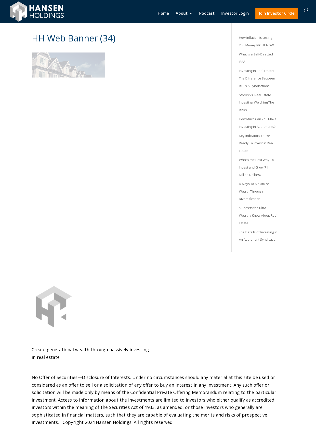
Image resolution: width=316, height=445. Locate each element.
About (182, 14)
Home (163, 14)
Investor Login (235, 14)
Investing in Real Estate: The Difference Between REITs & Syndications (257, 78)
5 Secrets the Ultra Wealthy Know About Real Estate (258, 215)
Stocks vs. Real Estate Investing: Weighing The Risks (256, 102)
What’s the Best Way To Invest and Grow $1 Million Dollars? (256, 167)
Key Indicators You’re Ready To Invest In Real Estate (256, 143)
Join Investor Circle (277, 13)
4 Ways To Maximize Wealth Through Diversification (254, 191)
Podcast (207, 14)
